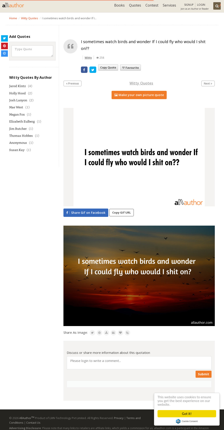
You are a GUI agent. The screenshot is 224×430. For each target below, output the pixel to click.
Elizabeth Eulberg (22, 121)
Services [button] (169, 5)
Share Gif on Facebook (85, 213)
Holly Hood (17, 93)
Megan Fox (17, 114)
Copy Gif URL (121, 212)
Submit (203, 374)
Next (208, 83)
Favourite (130, 68)
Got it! (187, 413)
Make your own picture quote (139, 95)
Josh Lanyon (18, 100)
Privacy (119, 418)
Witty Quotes (141, 83)
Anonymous (18, 142)
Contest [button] (151, 5)
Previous (72, 83)
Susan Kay (16, 150)
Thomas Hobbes (21, 135)
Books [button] (119, 5)
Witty (88, 58)
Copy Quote (108, 67)
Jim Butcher (18, 128)
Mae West (16, 107)
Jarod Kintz (17, 86)
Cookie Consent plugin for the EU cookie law (187, 421)
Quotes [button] (135, 5)
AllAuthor (26, 418)
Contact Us (33, 423)
